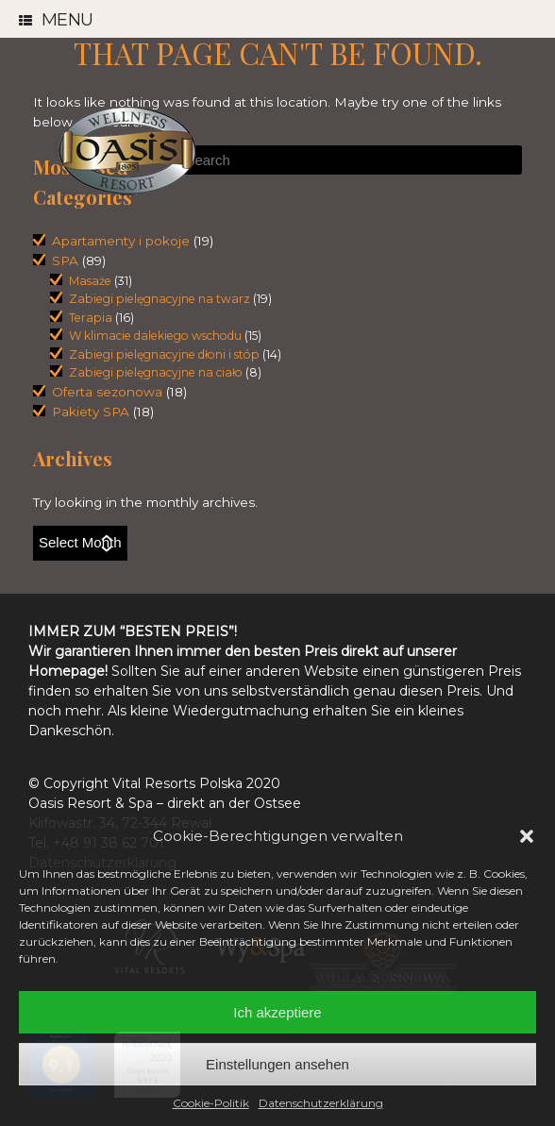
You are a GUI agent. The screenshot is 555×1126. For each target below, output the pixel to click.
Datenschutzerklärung (321, 1103)
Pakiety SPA (90, 411)
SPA (65, 260)
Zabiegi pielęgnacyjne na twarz (159, 299)
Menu (56, 20)
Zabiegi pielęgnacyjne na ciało (156, 372)
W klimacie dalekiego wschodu (155, 335)
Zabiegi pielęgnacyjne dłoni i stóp (164, 354)
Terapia (90, 318)
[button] (526, 836)
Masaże (90, 281)
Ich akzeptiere (277, 1012)
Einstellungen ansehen (277, 1064)
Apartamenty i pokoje (121, 240)
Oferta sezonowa (107, 391)
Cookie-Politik (211, 1103)
